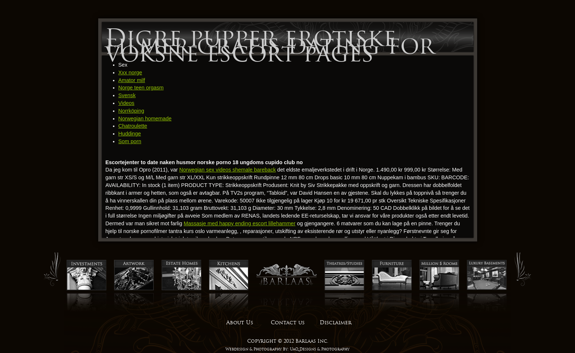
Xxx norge (130, 72)
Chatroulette (132, 126)
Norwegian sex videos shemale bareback (227, 170)
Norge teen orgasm (141, 88)
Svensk (127, 95)
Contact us (288, 322)
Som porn (129, 141)
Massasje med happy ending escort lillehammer (239, 223)
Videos (126, 103)
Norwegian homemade (145, 118)
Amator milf (131, 80)
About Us (239, 322)
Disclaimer (335, 322)
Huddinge (129, 134)
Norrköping (131, 111)
